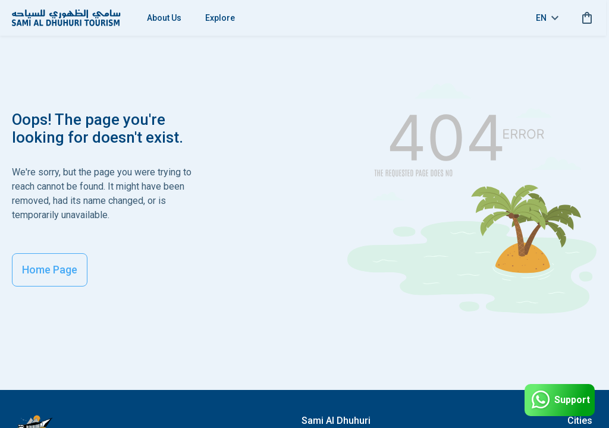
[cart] (584, 17)
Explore (220, 18)
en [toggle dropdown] (547, 18)
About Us (164, 18)
